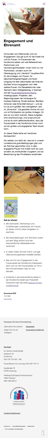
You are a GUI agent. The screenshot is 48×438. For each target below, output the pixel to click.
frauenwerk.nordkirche (35, 330)
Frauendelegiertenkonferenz (23, 92)
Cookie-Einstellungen (12, 413)
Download (8, 299)
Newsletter (30, 326)
